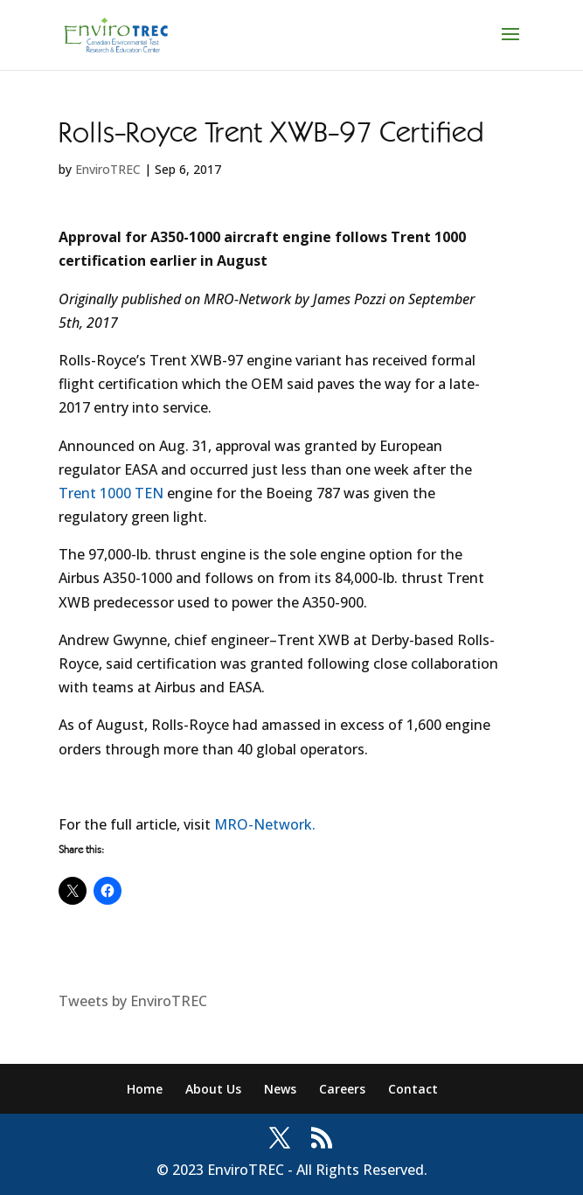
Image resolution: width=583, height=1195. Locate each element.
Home (145, 1088)
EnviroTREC (108, 169)
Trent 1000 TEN (111, 493)
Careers (342, 1088)
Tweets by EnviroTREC (133, 1001)
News (280, 1088)
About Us (213, 1088)
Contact (413, 1088)
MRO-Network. (265, 824)
